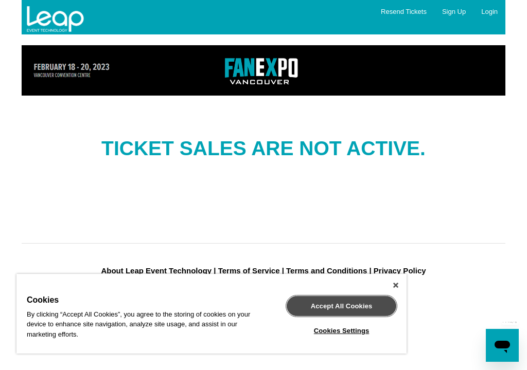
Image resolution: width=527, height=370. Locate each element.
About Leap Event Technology (156, 270)
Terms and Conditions (326, 270)
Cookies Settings (342, 331)
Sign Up (454, 11)
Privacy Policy (400, 270)
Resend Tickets (404, 11)
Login (489, 11)
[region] (211, 314)
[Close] (396, 285)
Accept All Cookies (342, 306)
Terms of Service (249, 270)
